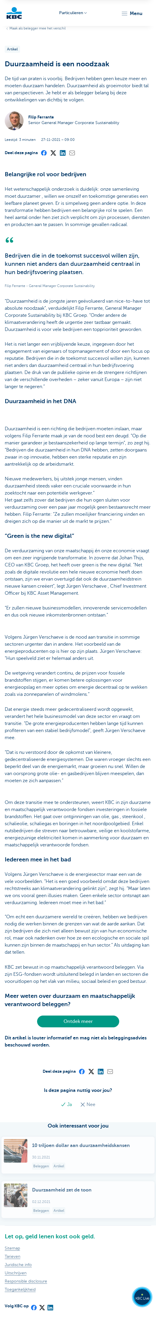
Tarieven (12, 1256)
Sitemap (12, 1248)
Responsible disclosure (26, 1281)
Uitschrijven (15, 1273)
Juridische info (18, 1265)
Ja (67, 1104)
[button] (131, 13)
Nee (87, 1104)
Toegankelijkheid (20, 1289)
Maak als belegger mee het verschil (37, 28)
